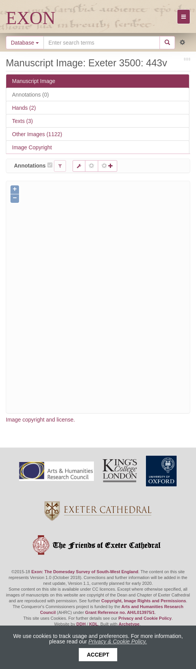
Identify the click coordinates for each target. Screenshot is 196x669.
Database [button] (25, 43)
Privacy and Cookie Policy (145, 618)
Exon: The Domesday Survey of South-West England (84, 571)
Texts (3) (22, 121)
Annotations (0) (30, 95)
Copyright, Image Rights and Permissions (143, 600)
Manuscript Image (33, 81)
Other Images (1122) (37, 134)
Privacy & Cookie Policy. (117, 641)
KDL (93, 624)
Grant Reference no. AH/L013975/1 (119, 612)
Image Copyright (32, 147)
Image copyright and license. (40, 420)
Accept (98, 655)
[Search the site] (101, 42)
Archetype (129, 624)
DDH (81, 624)
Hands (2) (24, 108)
